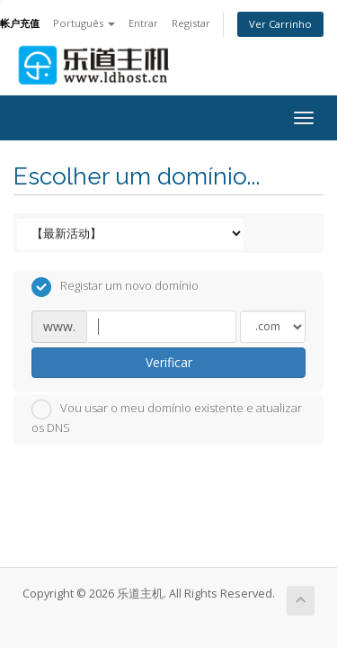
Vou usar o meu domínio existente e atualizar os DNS (166, 418)
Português (84, 23)
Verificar (169, 362)
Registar (191, 23)
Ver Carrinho (280, 24)
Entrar (143, 23)
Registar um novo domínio (115, 287)
